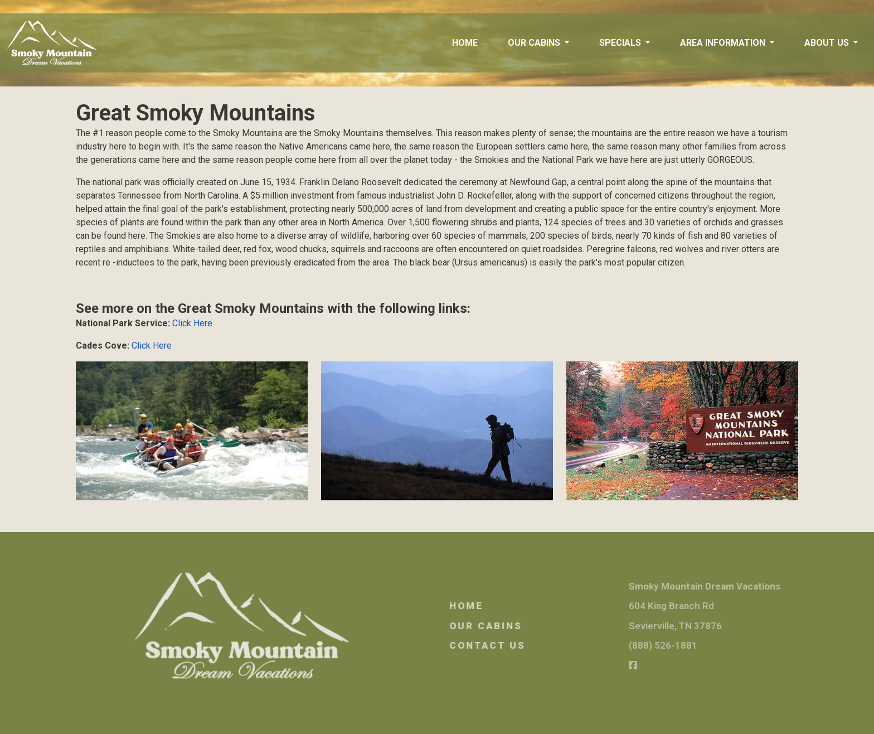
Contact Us (512, 645)
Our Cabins (510, 625)
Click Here (192, 323)
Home (465, 42)
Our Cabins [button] (535, 42)
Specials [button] (621, 42)
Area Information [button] (724, 42)
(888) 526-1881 (687, 645)
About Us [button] (827, 42)
